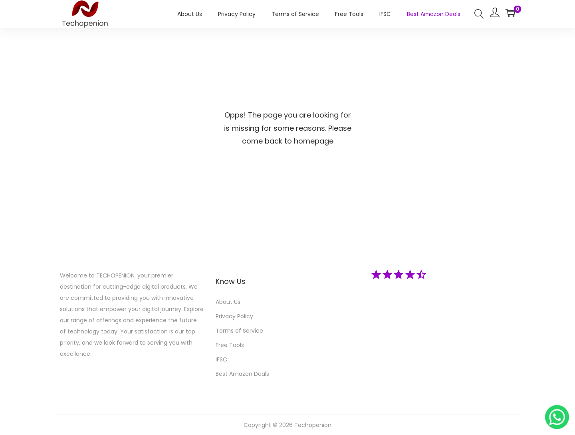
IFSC (221, 359)
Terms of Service (239, 331)
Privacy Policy (234, 316)
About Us (228, 302)
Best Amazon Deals (242, 374)
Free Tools (230, 345)
